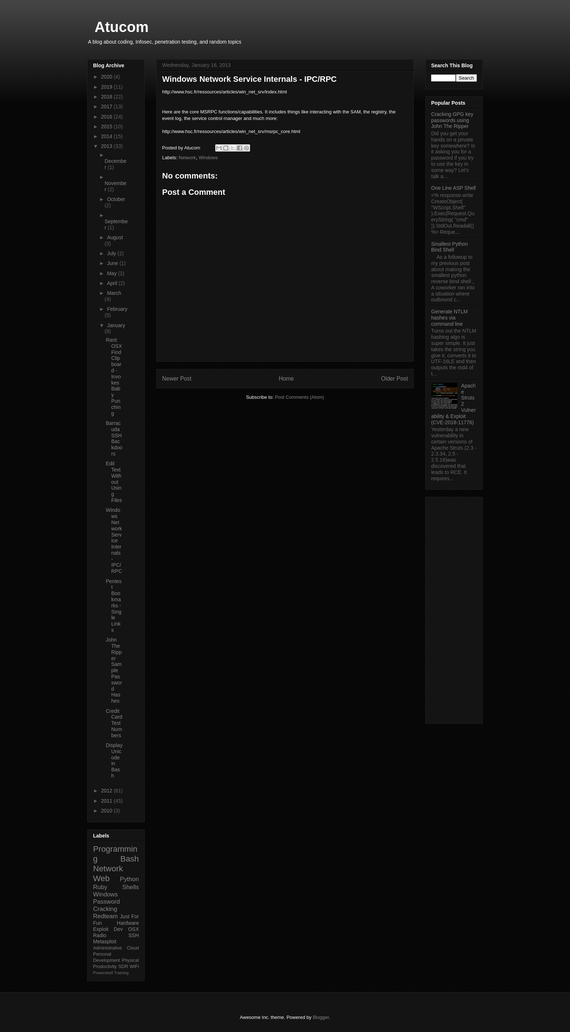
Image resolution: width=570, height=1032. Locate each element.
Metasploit (104, 941)
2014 (107, 136)
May (112, 273)
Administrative (107, 948)
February (117, 309)
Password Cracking (106, 905)
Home (286, 379)
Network (187, 157)
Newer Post (177, 379)
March (114, 293)
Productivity (105, 966)
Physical (130, 960)
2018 (107, 97)
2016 (107, 117)
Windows (208, 157)
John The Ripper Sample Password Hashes (114, 670)
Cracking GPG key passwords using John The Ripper (452, 120)
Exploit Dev (108, 929)
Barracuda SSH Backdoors (114, 438)
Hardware (128, 923)
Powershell (103, 973)
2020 (107, 77)
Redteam (105, 916)
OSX (133, 929)
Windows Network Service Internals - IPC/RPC (114, 540)
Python (129, 879)
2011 (107, 801)
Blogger (321, 1017)
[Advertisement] (454, 609)
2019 (107, 87)
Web (101, 878)
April (113, 283)
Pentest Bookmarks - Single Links (114, 605)
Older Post (394, 379)
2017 (107, 106)
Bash (129, 858)
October (116, 199)
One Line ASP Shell (453, 188)
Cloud (133, 948)
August (115, 237)
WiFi (134, 966)
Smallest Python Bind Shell (449, 247)
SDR (123, 966)
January (116, 325)
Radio (100, 935)
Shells (130, 887)
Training (121, 973)
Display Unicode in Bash (114, 760)
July (112, 253)
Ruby (100, 887)
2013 (107, 146)
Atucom (122, 27)
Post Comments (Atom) (299, 397)
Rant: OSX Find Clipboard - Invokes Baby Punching (114, 376)
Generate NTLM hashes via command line (449, 318)
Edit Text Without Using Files (114, 482)
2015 (107, 126)
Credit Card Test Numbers (114, 723)
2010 (107, 811)
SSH (133, 935)
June (113, 263)
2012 (107, 791)
